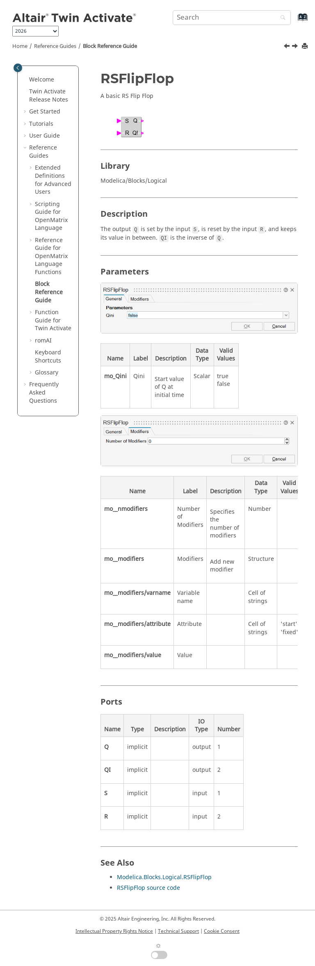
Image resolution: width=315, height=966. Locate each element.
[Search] (280, 18)
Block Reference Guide (110, 46)
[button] (26, 80)
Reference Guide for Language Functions (51, 256)
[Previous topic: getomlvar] (287, 47)
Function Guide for (53, 320)
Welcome (41, 79)
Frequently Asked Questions (44, 392)
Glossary (46, 372)
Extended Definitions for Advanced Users (53, 179)
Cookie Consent (222, 931)
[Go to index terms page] (294, 21)
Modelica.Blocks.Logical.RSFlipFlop (164, 877)
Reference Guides (55, 46)
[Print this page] (305, 46)
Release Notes (48, 95)
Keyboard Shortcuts (48, 356)
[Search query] (232, 17)
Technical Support (178, 931)
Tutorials (41, 124)
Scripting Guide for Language (51, 216)
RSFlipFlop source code (148, 888)
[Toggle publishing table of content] (18, 67)
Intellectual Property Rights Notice (114, 931)
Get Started (44, 111)
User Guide (44, 136)
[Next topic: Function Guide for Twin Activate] (295, 47)
